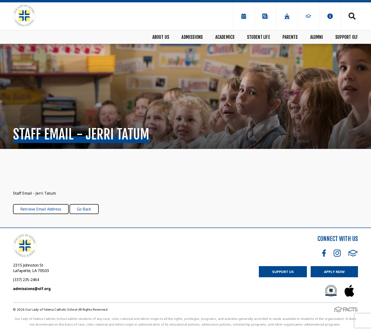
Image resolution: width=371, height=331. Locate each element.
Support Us (283, 271)
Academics (225, 37)
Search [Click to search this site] (352, 16)
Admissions (192, 37)
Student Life (258, 37)
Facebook (324, 253)
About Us (160, 37)
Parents (290, 37)
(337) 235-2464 (26, 279)
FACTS (353, 253)
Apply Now (334, 271)
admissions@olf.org (32, 288)
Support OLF (346, 37)
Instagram (337, 253)
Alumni (316, 37)
